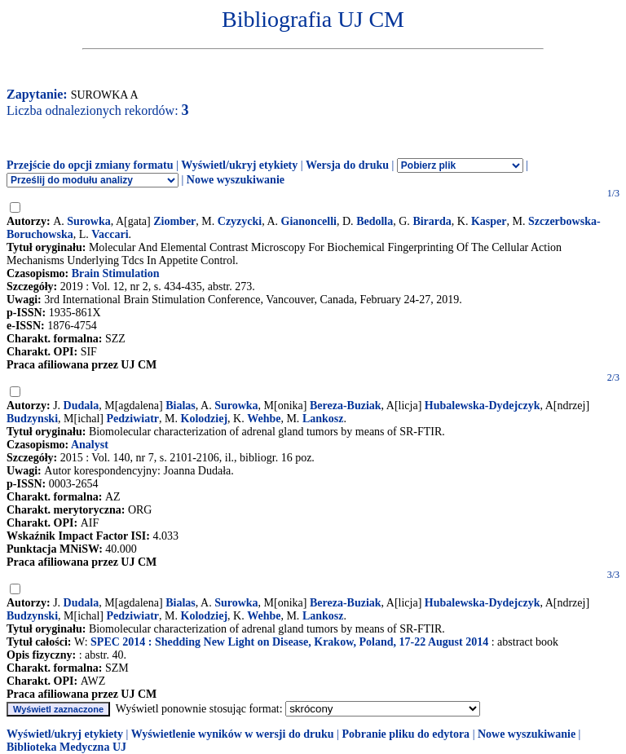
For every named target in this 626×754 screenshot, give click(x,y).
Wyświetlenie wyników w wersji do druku (232, 734)
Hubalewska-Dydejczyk (482, 405)
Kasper (489, 221)
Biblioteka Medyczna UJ (66, 747)
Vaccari (109, 234)
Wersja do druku (347, 165)
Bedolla (374, 221)
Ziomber (174, 221)
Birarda (431, 221)
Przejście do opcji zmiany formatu (90, 165)
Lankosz (323, 418)
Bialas (180, 405)
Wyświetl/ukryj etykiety (239, 165)
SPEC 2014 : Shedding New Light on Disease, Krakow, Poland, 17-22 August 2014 (289, 642)
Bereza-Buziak (345, 405)
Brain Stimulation (116, 273)
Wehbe (263, 418)
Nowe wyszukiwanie (235, 180)
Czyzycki (240, 221)
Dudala (81, 405)
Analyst (89, 445)
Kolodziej (204, 418)
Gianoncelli (309, 221)
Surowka (88, 221)
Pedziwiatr (133, 418)
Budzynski (32, 418)
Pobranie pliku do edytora (406, 734)
